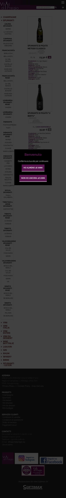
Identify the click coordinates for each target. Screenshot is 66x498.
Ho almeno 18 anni (33, 168)
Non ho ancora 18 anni (33, 178)
